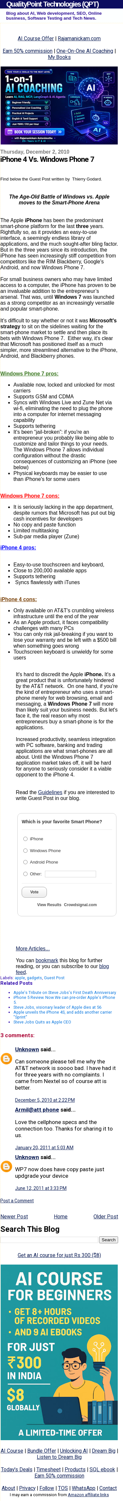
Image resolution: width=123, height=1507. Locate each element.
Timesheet (48, 1469)
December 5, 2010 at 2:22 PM (45, 1100)
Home (61, 1216)
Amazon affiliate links (88, 1494)
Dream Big (103, 1451)
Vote (34, 892)
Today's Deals (16, 1469)
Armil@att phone (37, 1109)
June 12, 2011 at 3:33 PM (41, 1188)
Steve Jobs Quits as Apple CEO (42, 1022)
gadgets (34, 977)
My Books (59, 57)
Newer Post (14, 1216)
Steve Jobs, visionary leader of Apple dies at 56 (57, 1007)
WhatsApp (83, 1488)
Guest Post (54, 977)
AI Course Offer (36, 38)
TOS (63, 1488)
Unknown (27, 1049)
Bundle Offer (41, 1451)
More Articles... (33, 948)
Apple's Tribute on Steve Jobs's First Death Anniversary (64, 992)
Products (75, 1469)
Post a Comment (17, 1200)
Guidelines (50, 792)
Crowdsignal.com (80, 905)
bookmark (47, 960)
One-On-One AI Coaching (84, 51)
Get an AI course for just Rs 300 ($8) (59, 1255)
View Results (49, 905)
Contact (108, 1488)
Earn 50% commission (27, 51)
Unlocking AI (74, 1451)
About (8, 1488)
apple (20, 977)
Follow (46, 1488)
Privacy (27, 1488)
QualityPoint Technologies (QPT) (52, 4)
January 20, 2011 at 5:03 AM (44, 1147)
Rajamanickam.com (79, 38)
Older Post (105, 1216)
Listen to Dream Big (59, 1457)
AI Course (12, 1451)
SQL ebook (102, 1469)
